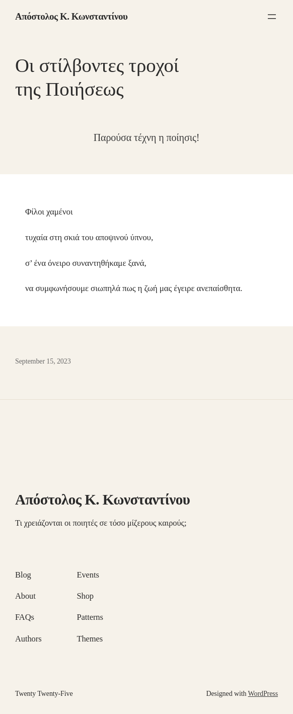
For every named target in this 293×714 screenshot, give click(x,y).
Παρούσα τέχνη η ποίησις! (147, 137)
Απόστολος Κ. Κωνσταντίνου (71, 16)
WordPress (263, 693)
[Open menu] (272, 17)
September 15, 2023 (43, 361)
